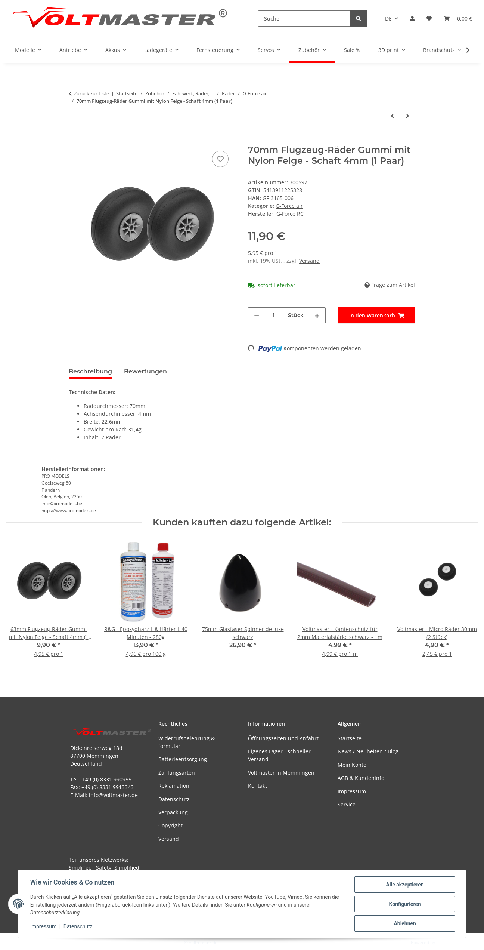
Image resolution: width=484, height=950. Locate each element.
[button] (412, 18)
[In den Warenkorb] (75, 140)
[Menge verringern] (256, 315)
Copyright (170, 825)
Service (347, 804)
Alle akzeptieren (405, 885)
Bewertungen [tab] (145, 371)
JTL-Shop (445, 942)
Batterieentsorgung (182, 759)
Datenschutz (78, 927)
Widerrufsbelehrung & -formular (188, 742)
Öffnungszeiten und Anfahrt (283, 738)
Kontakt (257, 785)
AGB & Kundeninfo (361, 777)
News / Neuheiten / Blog (368, 751)
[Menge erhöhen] (317, 315)
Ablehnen (405, 923)
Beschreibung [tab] (90, 371)
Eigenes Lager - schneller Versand (279, 755)
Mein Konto (352, 764)
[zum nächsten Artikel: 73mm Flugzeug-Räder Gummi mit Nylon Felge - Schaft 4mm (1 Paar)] (407, 116)
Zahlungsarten (176, 772)
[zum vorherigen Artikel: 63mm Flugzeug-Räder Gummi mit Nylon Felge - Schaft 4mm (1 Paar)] (392, 116)
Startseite (350, 738)
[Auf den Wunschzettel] (220, 159)
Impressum (43, 927)
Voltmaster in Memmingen (281, 772)
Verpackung (173, 812)
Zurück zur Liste (91, 93)
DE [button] (388, 18)
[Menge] (273, 315)
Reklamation (173, 785)
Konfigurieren (405, 904)
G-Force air (289, 205)
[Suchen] (304, 18)
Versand (309, 260)
